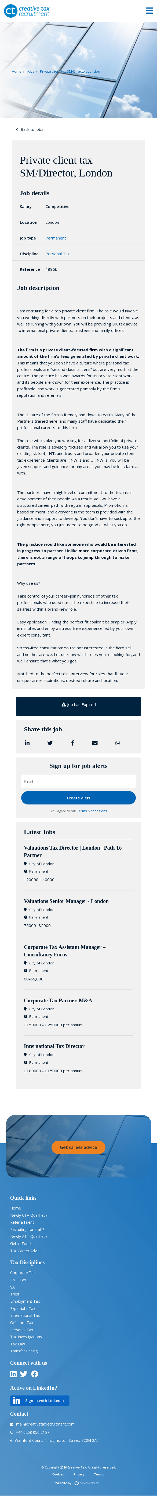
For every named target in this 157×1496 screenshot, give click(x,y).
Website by (78, 1483)
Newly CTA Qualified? (28, 1215)
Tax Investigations (26, 1336)
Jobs (30, 71)
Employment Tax (25, 1301)
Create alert (78, 797)
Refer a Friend (22, 1222)
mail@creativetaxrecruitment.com (45, 1424)
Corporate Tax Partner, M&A (58, 1000)
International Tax (25, 1315)
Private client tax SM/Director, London (70, 71)
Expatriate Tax (22, 1308)
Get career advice (78, 1147)
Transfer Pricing (24, 1350)
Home (16, 71)
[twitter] (23, 1375)
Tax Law (17, 1343)
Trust (14, 1294)
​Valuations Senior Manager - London (66, 901)
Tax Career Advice (26, 1250)
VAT (13, 1287)
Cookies (58, 1474)
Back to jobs (32, 129)
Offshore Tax (21, 1322)
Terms (99, 1474)
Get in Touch (21, 1243)
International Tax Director (54, 1046)
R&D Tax (18, 1279)
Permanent (55, 238)
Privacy (79, 1474)
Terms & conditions (92, 811)
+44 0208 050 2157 (32, 1432)
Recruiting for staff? (27, 1229)
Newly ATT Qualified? (28, 1236)
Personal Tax (57, 253)
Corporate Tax (22, 1272)
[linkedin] (13, 1375)
